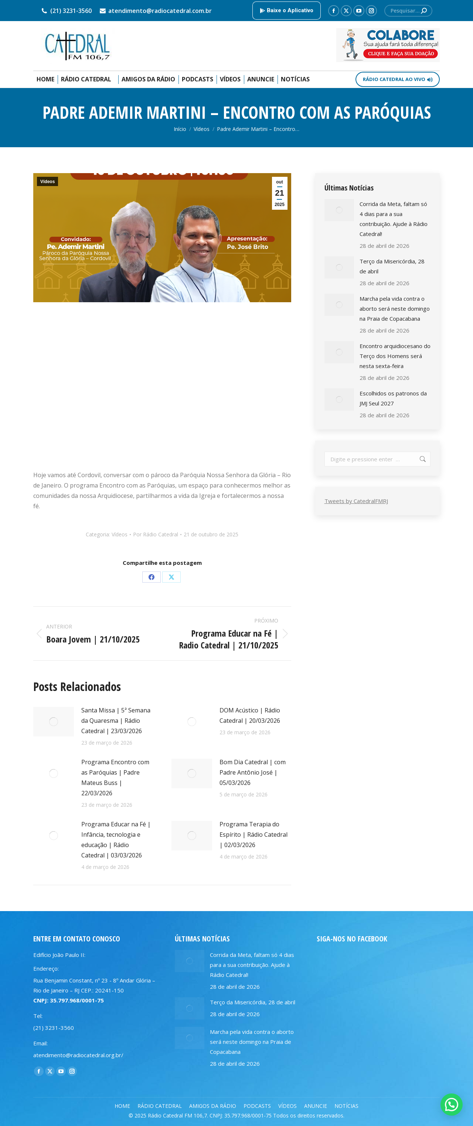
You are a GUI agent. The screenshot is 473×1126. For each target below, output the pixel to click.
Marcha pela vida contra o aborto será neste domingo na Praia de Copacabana (395, 308)
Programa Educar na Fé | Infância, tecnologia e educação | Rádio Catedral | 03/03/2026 (116, 839)
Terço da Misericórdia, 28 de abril (392, 266)
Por (155, 534)
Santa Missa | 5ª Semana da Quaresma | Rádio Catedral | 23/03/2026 (115, 720)
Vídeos (47, 181)
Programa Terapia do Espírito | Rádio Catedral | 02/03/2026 (253, 834)
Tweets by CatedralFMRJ (356, 501)
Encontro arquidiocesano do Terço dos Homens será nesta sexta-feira (395, 356)
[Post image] (53, 721)
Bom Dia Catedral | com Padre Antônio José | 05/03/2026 (253, 772)
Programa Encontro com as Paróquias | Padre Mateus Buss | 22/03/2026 (115, 777)
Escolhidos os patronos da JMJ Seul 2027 (393, 398)
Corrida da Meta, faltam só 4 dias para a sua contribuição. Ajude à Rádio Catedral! (394, 218)
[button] (451, 1104)
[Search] (408, 11)
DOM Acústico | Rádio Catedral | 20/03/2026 (250, 715)
